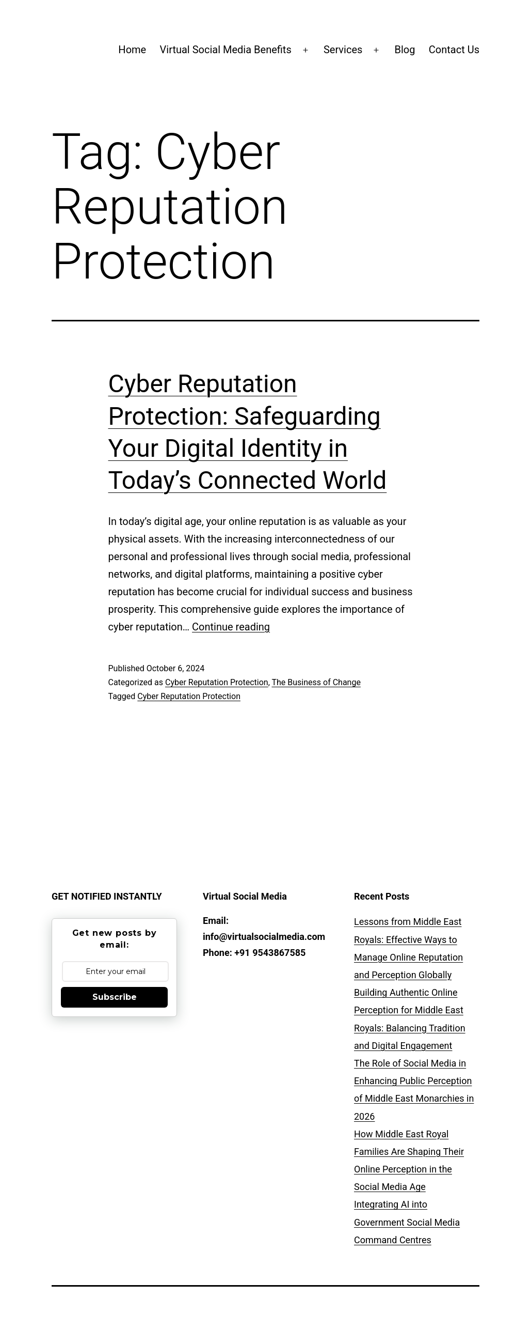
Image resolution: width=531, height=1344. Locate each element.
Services (343, 49)
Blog (405, 49)
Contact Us (454, 49)
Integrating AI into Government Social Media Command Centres (407, 1222)
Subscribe (114, 997)
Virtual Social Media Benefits (226, 49)
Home (132, 49)
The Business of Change (315, 682)
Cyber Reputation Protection (216, 682)
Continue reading (231, 627)
